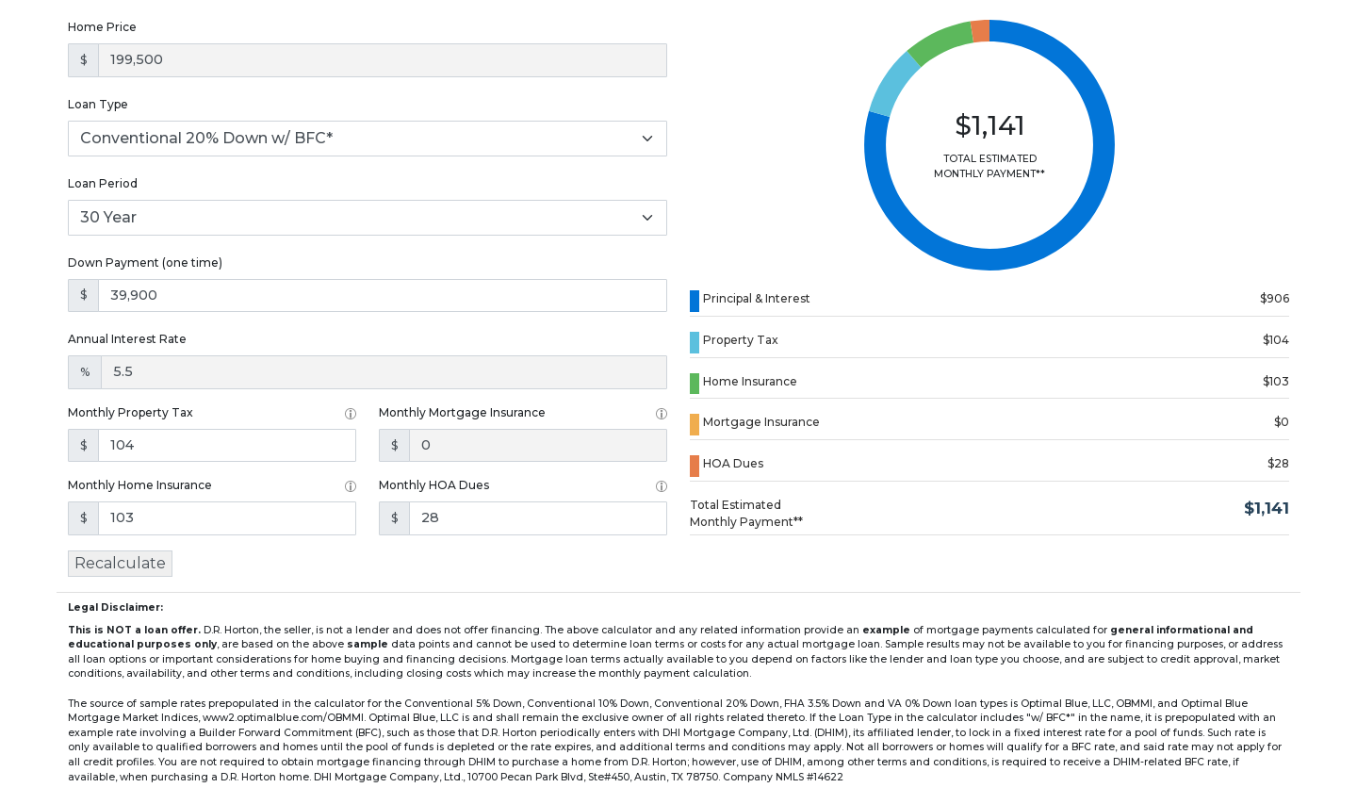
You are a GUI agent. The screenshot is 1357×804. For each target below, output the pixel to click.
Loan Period (103, 183)
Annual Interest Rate (127, 339)
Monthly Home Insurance (140, 485)
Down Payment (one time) (145, 262)
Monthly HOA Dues (434, 485)
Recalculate (120, 563)
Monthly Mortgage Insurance (462, 412)
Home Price (102, 27)
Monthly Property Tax (130, 412)
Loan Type (98, 104)
